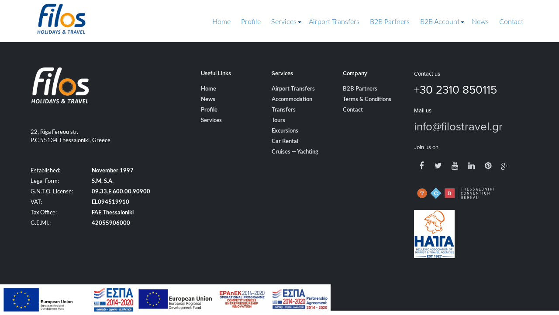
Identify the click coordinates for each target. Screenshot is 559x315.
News (480, 21)
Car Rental (285, 141)
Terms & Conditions (367, 99)
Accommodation (292, 99)
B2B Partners (390, 21)
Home (221, 21)
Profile (251, 21)
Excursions (285, 131)
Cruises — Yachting (295, 152)
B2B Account (439, 21)
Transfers (284, 110)
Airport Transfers (334, 21)
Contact (511, 21)
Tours (278, 120)
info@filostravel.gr (458, 126)
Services (284, 21)
